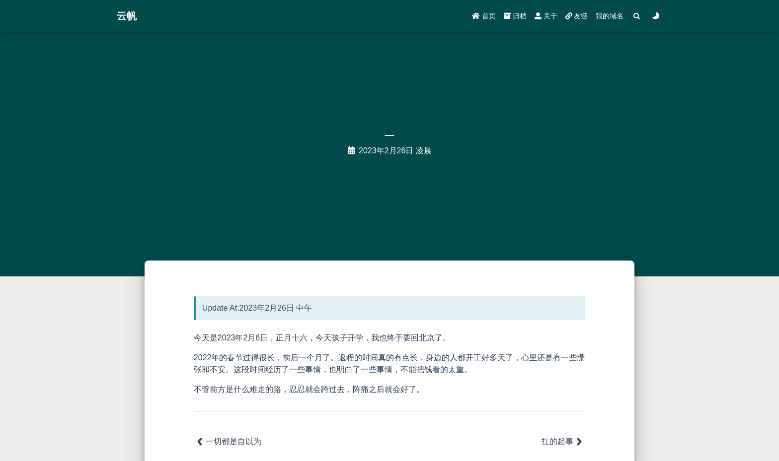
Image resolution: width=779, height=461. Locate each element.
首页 (484, 16)
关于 (546, 16)
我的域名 (609, 16)
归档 (515, 16)
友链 (576, 16)
